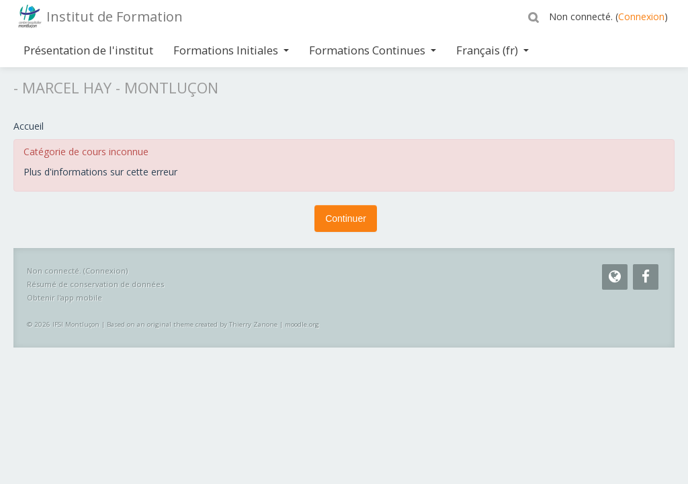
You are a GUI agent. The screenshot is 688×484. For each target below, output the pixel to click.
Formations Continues (372, 50)
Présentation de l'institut (88, 50)
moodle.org (302, 324)
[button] (535, 17)
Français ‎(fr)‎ (492, 50)
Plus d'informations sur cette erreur (100, 171)
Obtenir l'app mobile (64, 297)
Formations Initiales (231, 50)
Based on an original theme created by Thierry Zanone (192, 324)
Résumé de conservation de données (95, 284)
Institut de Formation (114, 16)
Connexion (641, 16)
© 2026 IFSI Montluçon (63, 324)
